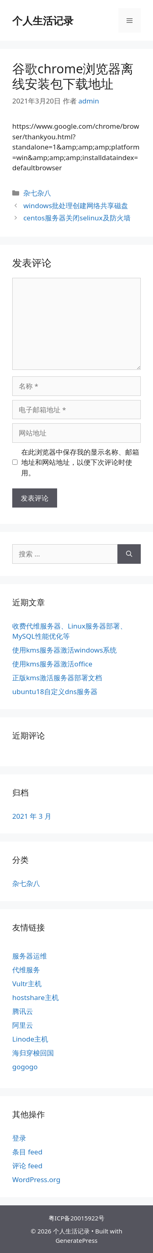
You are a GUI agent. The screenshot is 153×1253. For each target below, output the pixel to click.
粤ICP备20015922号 (76, 1218)
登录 (19, 1138)
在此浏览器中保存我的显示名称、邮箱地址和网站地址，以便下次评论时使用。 (80, 462)
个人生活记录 (42, 20)
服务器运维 (29, 956)
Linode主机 (30, 1039)
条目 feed (27, 1151)
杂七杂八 (37, 193)
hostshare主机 (35, 997)
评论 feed (27, 1165)
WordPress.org (36, 1179)
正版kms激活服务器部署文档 (57, 677)
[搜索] (129, 554)
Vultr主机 (27, 983)
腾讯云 (22, 1011)
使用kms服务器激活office (52, 663)
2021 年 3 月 (31, 816)
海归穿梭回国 (33, 1052)
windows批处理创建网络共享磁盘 (75, 205)
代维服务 (26, 969)
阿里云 (22, 1025)
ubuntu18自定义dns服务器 (55, 691)
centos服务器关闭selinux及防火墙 (76, 217)
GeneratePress (76, 1240)
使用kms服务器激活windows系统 (64, 650)
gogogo (25, 1066)
